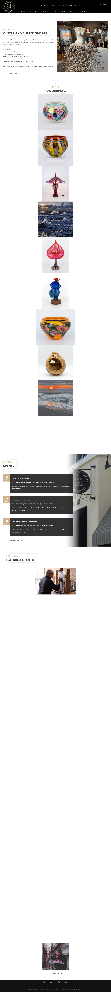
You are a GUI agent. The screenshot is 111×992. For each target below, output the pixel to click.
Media (72, 11)
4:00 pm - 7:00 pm (47, 504)
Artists (34, 11)
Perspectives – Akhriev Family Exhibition (25, 522)
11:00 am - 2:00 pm (47, 482)
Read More (13, 73)
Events (45, 11)
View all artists (59, 974)
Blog (64, 11)
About (54, 11)
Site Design (79, 989)
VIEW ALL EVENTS (16, 541)
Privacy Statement (67, 989)
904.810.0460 (104, 5)
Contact (84, 11)
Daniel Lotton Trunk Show (21, 500)
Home (23, 11)
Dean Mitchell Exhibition (20, 478)
